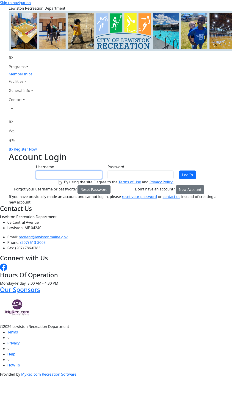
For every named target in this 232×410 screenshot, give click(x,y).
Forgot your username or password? (45, 189)
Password (116, 166)
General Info (19, 90)
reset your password (139, 196)
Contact (15, 99)
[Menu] (12, 140)
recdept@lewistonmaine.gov (43, 236)
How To (13, 365)
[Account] (21, 108)
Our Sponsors (20, 289)
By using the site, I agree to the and (118, 181)
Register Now (25, 149)
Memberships (20, 74)
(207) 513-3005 (33, 242)
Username (45, 166)
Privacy (13, 343)
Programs (17, 66)
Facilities (16, 81)
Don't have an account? (155, 189)
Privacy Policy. (161, 181)
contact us (171, 196)
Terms (12, 332)
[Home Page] (21, 57)
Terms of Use (130, 181)
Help (11, 354)
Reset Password (94, 189)
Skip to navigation (15, 2)
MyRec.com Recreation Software (48, 374)
